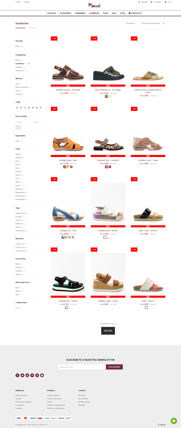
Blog (105, 13)
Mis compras (83, 399)
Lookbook (94, 13)
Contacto (136, 13)
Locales (18, 2)
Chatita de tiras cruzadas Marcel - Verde (148, 91)
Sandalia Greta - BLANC (108, 230)
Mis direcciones (84, 402)
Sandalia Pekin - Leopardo (108, 160)
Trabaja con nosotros (23, 402)
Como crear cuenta (54, 399)
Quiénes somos (21, 395)
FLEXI (122, 13)
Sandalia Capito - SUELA (108, 301)
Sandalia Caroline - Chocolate (68, 90)
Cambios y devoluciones (56, 405)
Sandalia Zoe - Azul (68, 230)
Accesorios (65, 13)
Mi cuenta (81, 395)
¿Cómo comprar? (53, 395)
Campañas (80, 13)
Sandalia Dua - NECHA (68, 301)
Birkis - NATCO (148, 301)
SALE (114, 13)
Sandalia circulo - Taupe (148, 160)
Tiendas (18, 399)
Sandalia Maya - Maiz (68, 160)
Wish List (81, 405)
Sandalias (32, 28)
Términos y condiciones (56, 408)
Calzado (51, 13)
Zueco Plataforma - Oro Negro (108, 90)
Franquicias (20, 405)
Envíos (49, 402)
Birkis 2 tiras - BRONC (148, 230)
